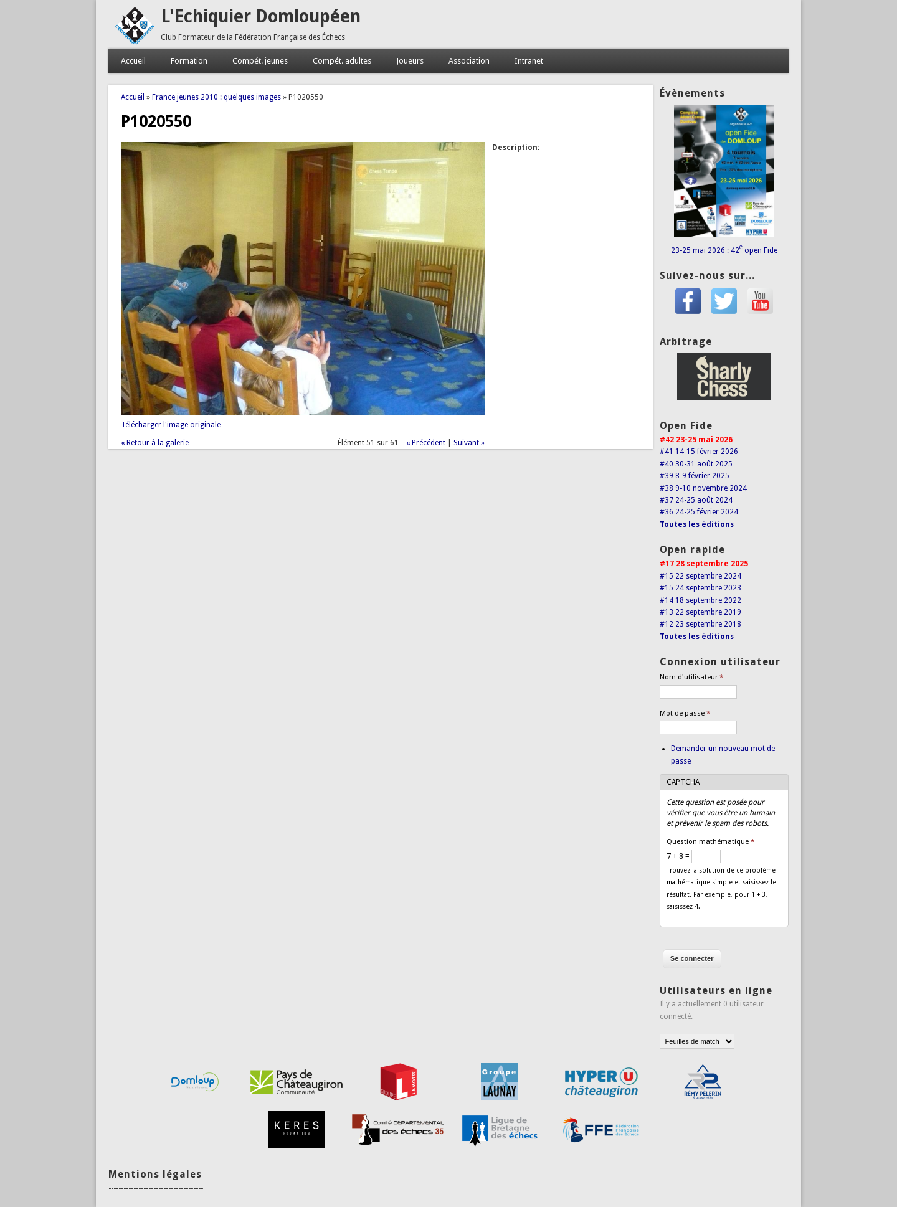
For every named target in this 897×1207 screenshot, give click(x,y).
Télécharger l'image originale (171, 424)
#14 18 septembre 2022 (700, 600)
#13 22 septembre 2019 (700, 612)
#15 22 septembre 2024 (700, 576)
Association (469, 60)
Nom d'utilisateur (691, 677)
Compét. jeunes (260, 60)
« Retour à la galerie (155, 442)
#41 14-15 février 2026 (699, 451)
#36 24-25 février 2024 (699, 512)
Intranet (529, 60)
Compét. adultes (342, 60)
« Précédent (425, 442)
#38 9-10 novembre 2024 (703, 488)
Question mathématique (710, 842)
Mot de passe (685, 713)
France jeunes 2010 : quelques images (216, 97)
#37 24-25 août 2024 (696, 500)
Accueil (133, 60)
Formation (189, 60)
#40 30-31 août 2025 (696, 464)
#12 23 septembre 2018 (700, 624)
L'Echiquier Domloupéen (261, 16)
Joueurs (410, 60)
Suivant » (469, 442)
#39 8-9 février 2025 (694, 475)
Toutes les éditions (697, 524)
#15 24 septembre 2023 (700, 588)
